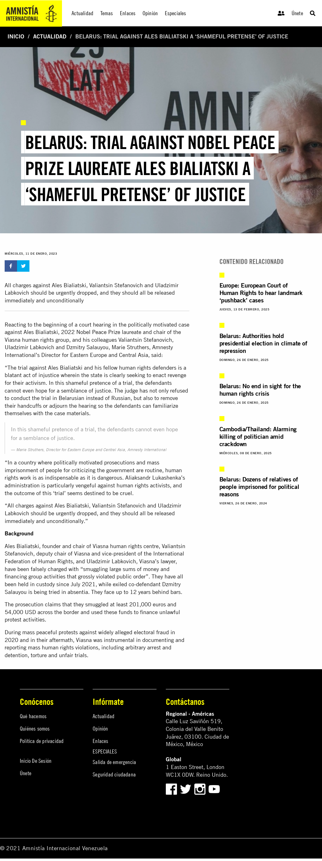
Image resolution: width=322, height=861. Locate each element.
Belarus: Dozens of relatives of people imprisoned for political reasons (259, 486)
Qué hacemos (33, 716)
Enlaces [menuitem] (127, 13)
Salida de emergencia (114, 762)
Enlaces (100, 741)
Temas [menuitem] (106, 13)
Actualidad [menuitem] (82, 13)
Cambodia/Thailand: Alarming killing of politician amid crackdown (258, 436)
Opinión (100, 728)
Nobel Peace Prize (98, 332)
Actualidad (49, 36)
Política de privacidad (42, 741)
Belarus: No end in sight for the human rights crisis (260, 389)
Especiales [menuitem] (175, 13)
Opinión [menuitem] (150, 13)
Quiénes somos (35, 728)
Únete (297, 13)
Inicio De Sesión (35, 761)
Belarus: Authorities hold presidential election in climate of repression (263, 343)
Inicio (15, 36)
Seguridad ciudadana (114, 774)
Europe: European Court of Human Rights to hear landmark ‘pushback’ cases (260, 292)
